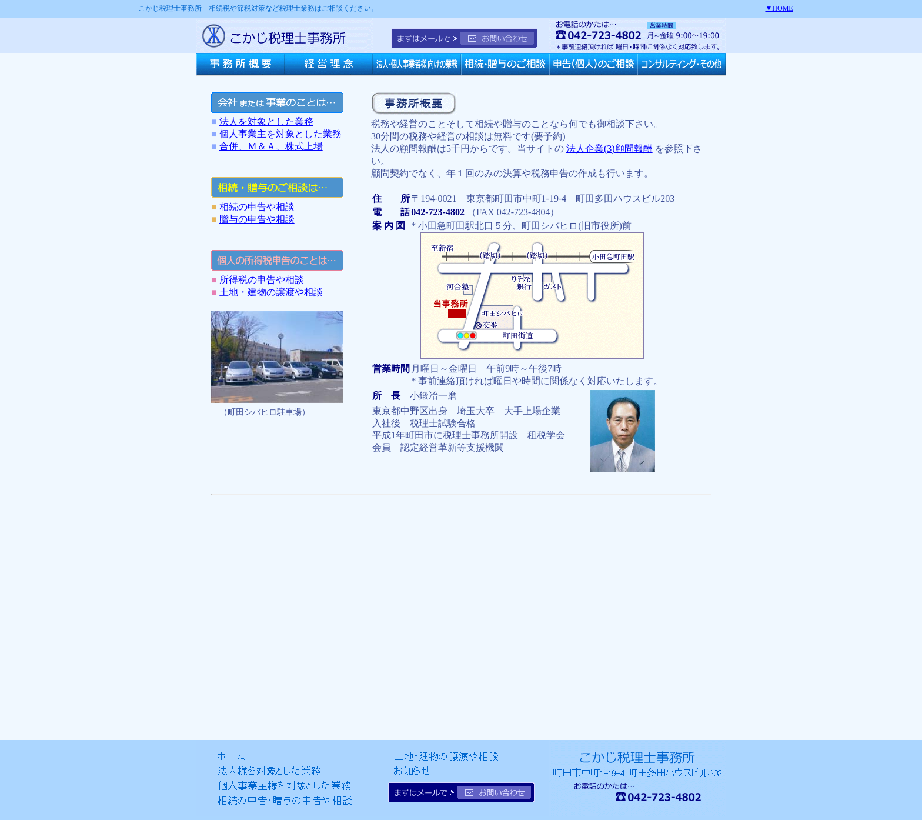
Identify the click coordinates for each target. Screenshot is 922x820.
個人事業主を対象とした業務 (280, 134)
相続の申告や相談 (257, 207)
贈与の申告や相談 (257, 219)
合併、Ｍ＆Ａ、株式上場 (271, 146)
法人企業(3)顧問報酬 (609, 149)
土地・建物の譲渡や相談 (271, 292)
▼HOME (779, 8)
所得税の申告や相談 (261, 280)
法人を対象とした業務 (266, 121)
